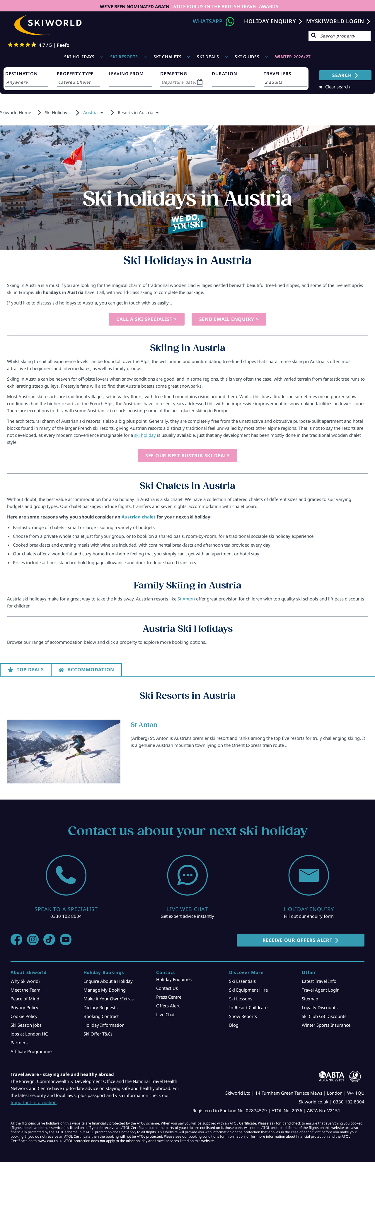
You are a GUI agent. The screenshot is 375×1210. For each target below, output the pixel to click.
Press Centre (168, 997)
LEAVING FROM (126, 73)
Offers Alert (168, 1006)
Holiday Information (104, 1025)
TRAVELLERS (278, 73)
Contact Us (167, 988)
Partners (19, 1042)
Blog (233, 1025)
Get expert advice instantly (187, 916)
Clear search (337, 87)
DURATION (224, 73)
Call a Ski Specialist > (146, 319)
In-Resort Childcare (248, 1007)
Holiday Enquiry (270, 21)
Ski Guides (247, 56)
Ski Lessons (240, 999)
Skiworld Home (15, 112)
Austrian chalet (139, 517)
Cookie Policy (24, 1016)
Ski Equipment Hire (248, 990)
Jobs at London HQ (30, 1034)
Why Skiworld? (25, 981)
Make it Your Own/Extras (108, 999)
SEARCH (342, 75)
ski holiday (145, 435)
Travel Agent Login (321, 990)
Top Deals (30, 669)
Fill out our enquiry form (309, 916)
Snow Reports (243, 1016)
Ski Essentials (242, 981)
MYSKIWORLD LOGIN (335, 21)
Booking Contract (101, 1016)
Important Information (34, 1102)
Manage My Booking (104, 990)
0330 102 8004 (66, 916)
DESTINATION (21, 73)
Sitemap (310, 999)
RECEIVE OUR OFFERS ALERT (297, 940)
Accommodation (90, 669)
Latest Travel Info (319, 981)
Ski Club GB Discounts (324, 1016)
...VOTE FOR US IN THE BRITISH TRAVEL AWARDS (223, 6)
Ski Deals (208, 56)
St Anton (186, 599)
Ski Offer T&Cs (97, 1034)
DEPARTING (173, 73)
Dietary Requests (100, 1007)
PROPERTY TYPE (75, 73)
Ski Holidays (79, 56)
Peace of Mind (25, 999)
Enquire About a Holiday (108, 981)
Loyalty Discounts (320, 1007)
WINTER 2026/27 (293, 56)
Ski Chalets (167, 56)
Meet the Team (25, 990)
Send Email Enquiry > (229, 319)
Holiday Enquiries (174, 979)
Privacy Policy (24, 1007)
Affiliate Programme (31, 1051)
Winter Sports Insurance (326, 1025)
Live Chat (165, 1014)
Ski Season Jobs (26, 1025)
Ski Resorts (124, 56)
